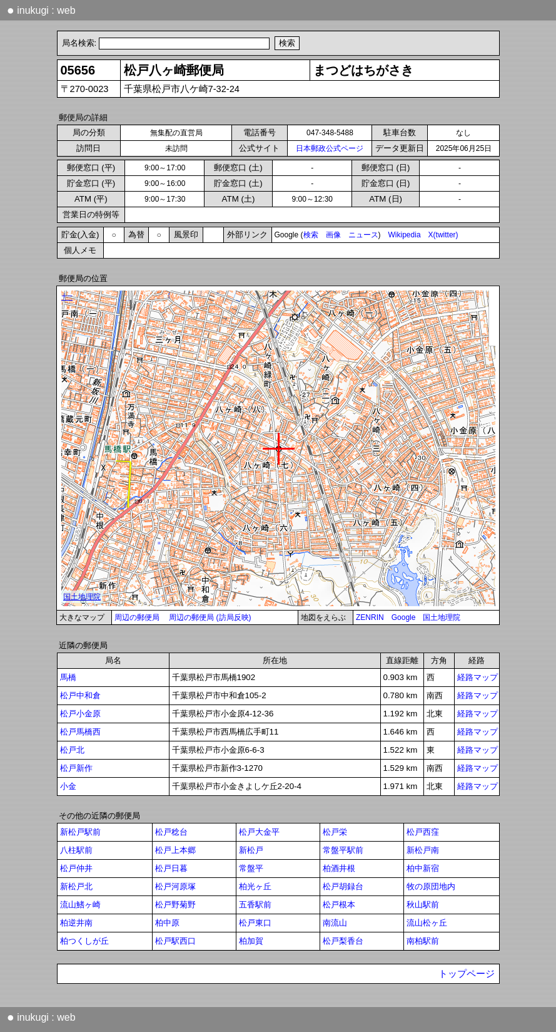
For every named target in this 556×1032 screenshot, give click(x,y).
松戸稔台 (171, 832)
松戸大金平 (259, 832)
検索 (310, 234)
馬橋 (68, 677)
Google (404, 617)
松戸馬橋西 (80, 731)
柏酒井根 (339, 868)
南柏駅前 (423, 941)
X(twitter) (443, 234)
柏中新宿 (423, 868)
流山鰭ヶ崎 (80, 904)
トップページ (466, 974)
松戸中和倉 (80, 695)
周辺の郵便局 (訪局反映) (210, 617)
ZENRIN (370, 617)
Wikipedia (404, 234)
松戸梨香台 (343, 941)
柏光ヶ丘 (255, 886)
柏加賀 (251, 941)
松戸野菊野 (175, 904)
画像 (333, 234)
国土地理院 (441, 617)
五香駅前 (255, 904)
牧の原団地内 (431, 886)
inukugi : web (41, 10)
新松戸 (251, 850)
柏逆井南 (76, 922)
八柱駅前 (76, 850)
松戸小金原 (80, 713)
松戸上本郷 (175, 850)
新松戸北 (76, 886)
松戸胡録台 (343, 886)
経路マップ (477, 677)
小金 (68, 786)
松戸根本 (339, 904)
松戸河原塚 (175, 886)
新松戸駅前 (80, 832)
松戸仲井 (76, 868)
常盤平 (251, 868)
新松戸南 (423, 850)
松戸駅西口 (175, 941)
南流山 (335, 922)
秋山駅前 (423, 904)
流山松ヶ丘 (427, 922)
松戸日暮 (171, 868)
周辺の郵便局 (136, 617)
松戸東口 (255, 922)
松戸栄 (335, 832)
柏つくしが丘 (84, 941)
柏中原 (167, 922)
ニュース (363, 234)
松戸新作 (76, 768)
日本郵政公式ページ (329, 148)
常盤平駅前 (343, 850)
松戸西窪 (423, 832)
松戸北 (72, 750)
